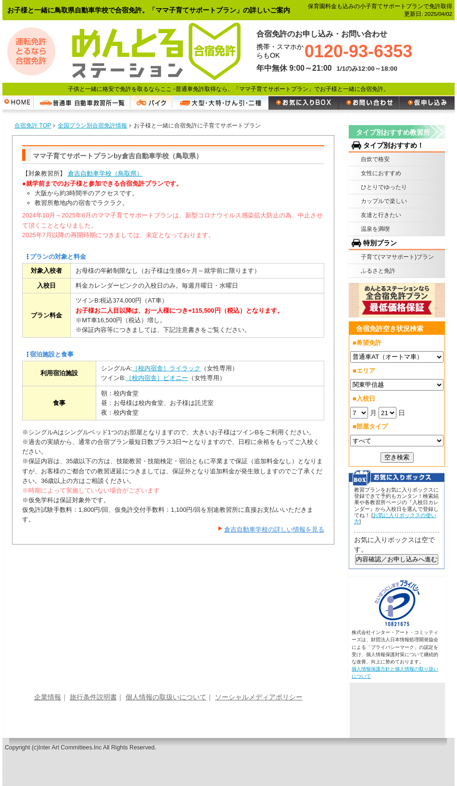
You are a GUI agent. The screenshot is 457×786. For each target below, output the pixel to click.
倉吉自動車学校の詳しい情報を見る (274, 529)
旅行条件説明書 (93, 697)
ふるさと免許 (378, 270)
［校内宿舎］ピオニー (157, 377)
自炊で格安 (375, 159)
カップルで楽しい (384, 201)
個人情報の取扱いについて (166, 697)
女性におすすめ (381, 173)
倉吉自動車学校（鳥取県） (105, 173)
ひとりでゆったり (384, 187)
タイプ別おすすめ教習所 (393, 132)
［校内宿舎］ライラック (166, 368)
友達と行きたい (381, 215)
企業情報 (47, 697)
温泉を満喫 (375, 229)
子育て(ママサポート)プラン (397, 257)
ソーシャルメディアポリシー (259, 697)
